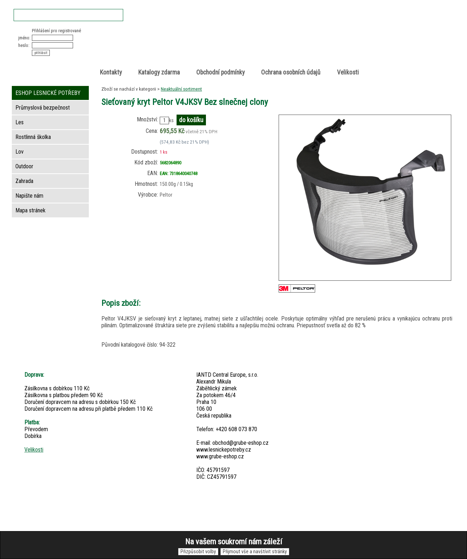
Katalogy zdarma (159, 72)
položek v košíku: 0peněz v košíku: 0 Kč (377, 40)
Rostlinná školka (33, 137)
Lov (19, 151)
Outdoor (24, 166)
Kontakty (111, 72)
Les (19, 122)
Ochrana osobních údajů (291, 72)
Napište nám (29, 195)
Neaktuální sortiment (181, 89)
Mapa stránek (30, 210)
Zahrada (24, 181)
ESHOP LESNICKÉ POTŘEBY (48, 93)
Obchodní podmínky (220, 72)
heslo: (23, 45)
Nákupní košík (369, 33)
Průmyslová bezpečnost (42, 107)
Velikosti (348, 72)
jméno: (24, 37)
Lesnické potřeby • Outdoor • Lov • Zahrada (235, 47)
